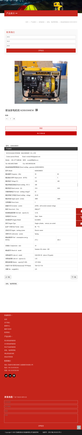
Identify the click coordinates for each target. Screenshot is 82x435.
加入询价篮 (41, 133)
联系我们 (7, 332)
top (79, 427)
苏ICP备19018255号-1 (55, 432)
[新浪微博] (6, 375)
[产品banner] (41, 6)
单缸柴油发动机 (9, 353)
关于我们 (7, 322)
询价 (41, 128)
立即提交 (41, 50)
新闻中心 (7, 326)
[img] (6, 297)
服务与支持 (7, 329)
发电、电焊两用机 (11, 284)
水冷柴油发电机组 (10, 344)
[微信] (14, 375)
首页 (5, 319)
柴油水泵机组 (8, 357)
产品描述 (9, 148)
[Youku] (10, 375)
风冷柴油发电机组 (10, 340)
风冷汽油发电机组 (10, 347)
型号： (8, 146)
